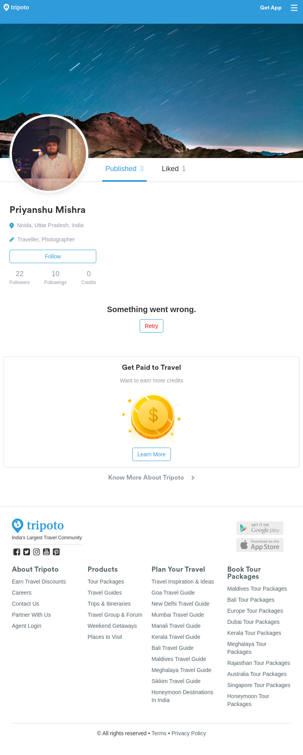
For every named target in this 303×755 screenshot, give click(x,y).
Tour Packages (106, 581)
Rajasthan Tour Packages (258, 663)
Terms (159, 733)
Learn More (151, 454)
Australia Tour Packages (257, 674)
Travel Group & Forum (115, 615)
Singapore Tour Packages (258, 685)
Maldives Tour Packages (257, 589)
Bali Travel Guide (173, 648)
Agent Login (26, 626)
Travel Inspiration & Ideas (183, 581)
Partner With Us (31, 615)
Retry (151, 326)
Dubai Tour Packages (253, 622)
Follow (53, 256)
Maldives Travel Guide (179, 659)
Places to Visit (105, 637)
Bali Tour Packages (251, 600)
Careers (22, 592)
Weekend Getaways (112, 626)
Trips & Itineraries (109, 604)
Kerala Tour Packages (254, 633)
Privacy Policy (189, 733)
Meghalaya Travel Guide (181, 670)
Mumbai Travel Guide (178, 615)
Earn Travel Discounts (39, 581)
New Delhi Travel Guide (180, 604)
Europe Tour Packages (255, 611)
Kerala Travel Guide (176, 637)
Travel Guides (105, 592)
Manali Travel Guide (176, 626)
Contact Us (25, 604)
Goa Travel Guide (173, 592)
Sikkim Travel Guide (176, 681)
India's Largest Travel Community (47, 537)
